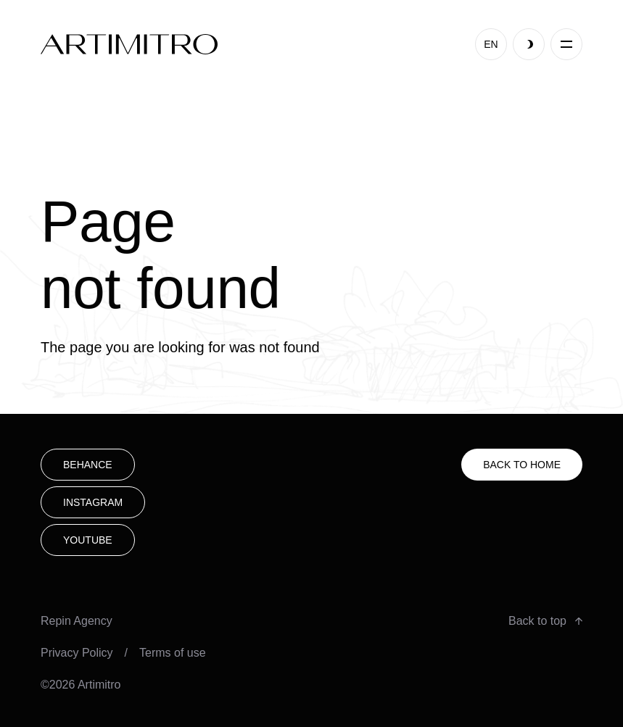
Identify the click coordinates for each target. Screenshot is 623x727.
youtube (87, 540)
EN (491, 44)
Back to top (545, 621)
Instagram (93, 502)
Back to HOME (522, 464)
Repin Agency (76, 621)
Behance (87, 464)
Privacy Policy (77, 653)
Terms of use (172, 653)
